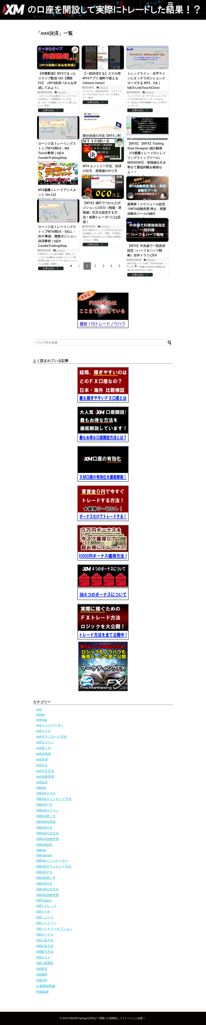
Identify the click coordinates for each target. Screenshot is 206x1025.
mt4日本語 (43, 753)
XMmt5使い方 (46, 878)
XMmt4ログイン (47, 810)
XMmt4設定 (44, 844)
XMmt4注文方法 (47, 833)
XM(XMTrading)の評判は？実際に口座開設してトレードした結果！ (107, 1018)
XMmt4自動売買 (47, 839)
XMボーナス (44, 934)
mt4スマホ (43, 731)
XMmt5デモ (44, 872)
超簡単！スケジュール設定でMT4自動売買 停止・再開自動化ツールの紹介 (146, 208)
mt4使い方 (43, 748)
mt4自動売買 (45, 776)
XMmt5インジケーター (52, 860)
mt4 (38, 709)
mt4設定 (42, 782)
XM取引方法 (44, 951)
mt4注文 (42, 765)
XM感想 (41, 974)
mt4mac (41, 719)
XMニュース (44, 917)
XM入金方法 (44, 940)
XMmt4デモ (44, 804)
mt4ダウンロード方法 (51, 736)
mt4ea (40, 714)
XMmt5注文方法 (47, 889)
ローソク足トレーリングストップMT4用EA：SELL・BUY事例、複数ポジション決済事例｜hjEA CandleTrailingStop (57, 236)
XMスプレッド (46, 906)
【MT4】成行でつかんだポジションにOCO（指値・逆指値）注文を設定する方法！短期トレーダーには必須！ (102, 212)
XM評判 (41, 980)
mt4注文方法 (45, 771)
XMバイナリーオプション (54, 928)
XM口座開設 (44, 963)
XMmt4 (41, 788)
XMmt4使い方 (46, 816)
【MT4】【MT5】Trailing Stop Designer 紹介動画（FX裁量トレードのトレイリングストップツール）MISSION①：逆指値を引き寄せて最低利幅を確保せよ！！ (146, 158)
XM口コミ (43, 957)
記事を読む (49, 110)
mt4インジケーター (50, 725)
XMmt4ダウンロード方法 (53, 799)
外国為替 (42, 991)
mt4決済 (61, 92)
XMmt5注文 (44, 883)
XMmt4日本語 (46, 822)
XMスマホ (43, 911)
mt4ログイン (45, 742)
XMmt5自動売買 (47, 895)
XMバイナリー (46, 923)
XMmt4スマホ (46, 793)
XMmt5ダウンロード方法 (53, 866)
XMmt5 (41, 850)
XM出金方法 (44, 946)
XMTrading (44, 900)
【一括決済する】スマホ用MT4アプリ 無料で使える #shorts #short (102, 78)
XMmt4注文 (44, 827)
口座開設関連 (45, 986)
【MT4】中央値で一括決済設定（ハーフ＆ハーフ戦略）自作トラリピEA (146, 250)
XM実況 (41, 969)
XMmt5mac (44, 855)
